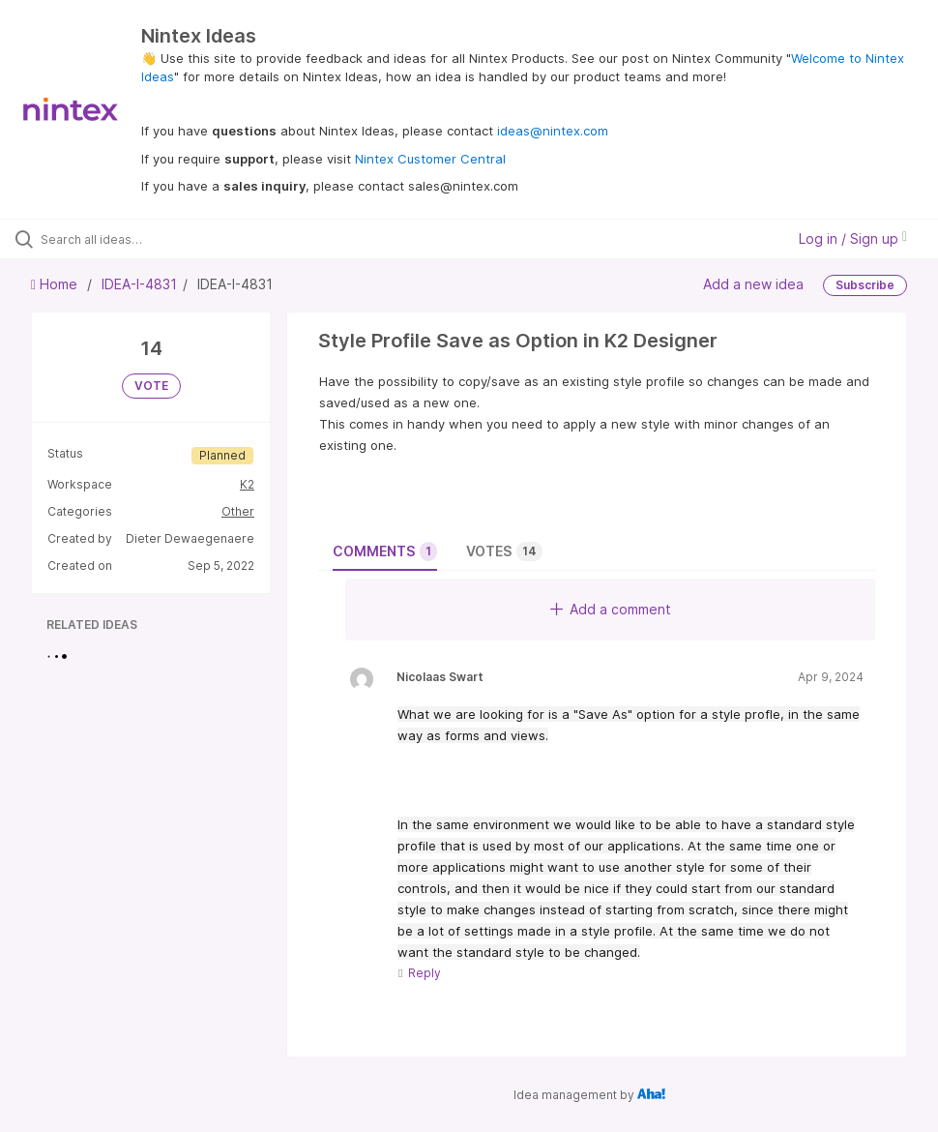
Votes (504, 551)
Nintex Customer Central (430, 158)
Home (56, 284)
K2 (247, 484)
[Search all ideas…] (130, 239)
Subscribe (864, 285)
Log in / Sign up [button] (853, 238)
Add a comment (610, 609)
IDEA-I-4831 (139, 284)
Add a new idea (753, 284)
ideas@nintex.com (552, 130)
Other (237, 511)
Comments (385, 551)
